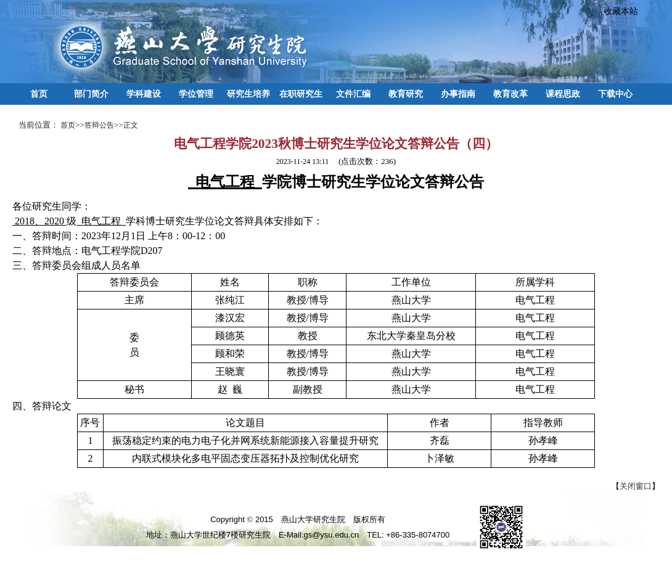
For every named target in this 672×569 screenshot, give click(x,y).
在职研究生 (300, 94)
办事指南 (458, 94)
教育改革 (510, 94)
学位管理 (196, 94)
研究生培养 (248, 94)
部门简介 (91, 94)
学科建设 (143, 94)
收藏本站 (616, 11)
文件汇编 (353, 94)
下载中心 (615, 94)
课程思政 (563, 94)
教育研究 (405, 94)
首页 (38, 94)
